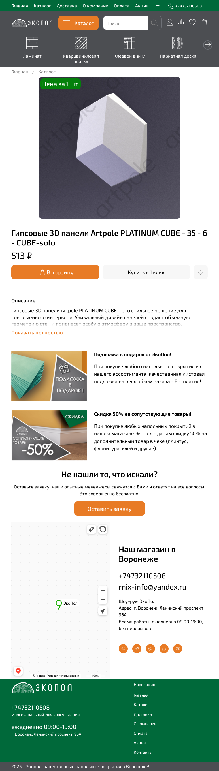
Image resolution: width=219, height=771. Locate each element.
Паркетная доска (185, 56)
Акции (141, 5)
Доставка (67, 5)
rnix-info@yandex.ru (152, 586)
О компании (95, 5)
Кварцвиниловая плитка (84, 59)
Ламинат (33, 56)
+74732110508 (185, 6)
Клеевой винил (135, 56)
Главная (19, 5)
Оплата (121, 5)
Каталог (42, 5)
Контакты (143, 752)
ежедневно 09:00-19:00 (43, 726)
